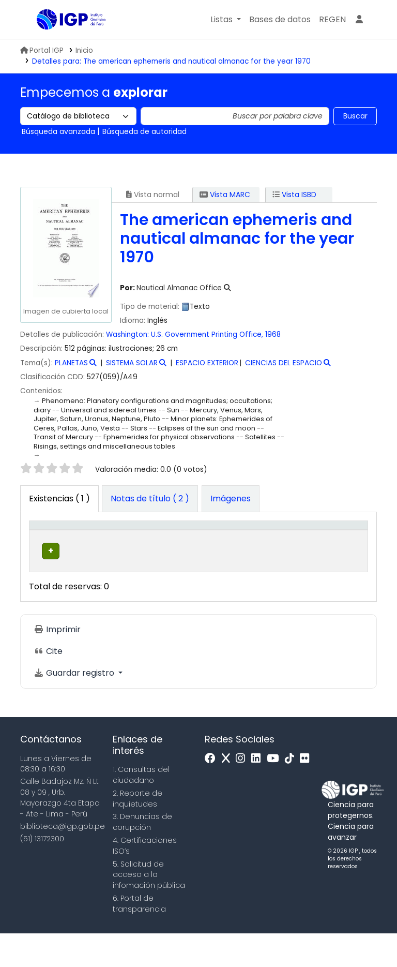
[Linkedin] (258, 792)
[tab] (150, 498)
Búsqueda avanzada (58, 131)
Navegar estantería (223, 590)
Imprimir (57, 663)
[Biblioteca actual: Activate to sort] (103, 541)
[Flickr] (307, 792)
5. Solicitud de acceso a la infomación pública (149, 908)
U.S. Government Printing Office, (207, 334)
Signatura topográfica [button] (228, 547)
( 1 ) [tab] (59, 498)
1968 (273, 334)
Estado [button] (295, 552)
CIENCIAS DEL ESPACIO (283, 363)
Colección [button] (160, 552)
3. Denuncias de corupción (142, 856)
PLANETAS (71, 363)
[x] (228, 792)
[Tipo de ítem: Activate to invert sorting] (50, 541)
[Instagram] (243, 792)
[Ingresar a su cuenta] (359, 20)
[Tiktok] (292, 792)
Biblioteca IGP (62, 40)
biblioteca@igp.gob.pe (62, 860)
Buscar (355, 116)
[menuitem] (332, 20)
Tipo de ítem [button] (43, 541)
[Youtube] (275, 792)
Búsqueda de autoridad (144, 131)
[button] (225, 20)
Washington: (127, 334)
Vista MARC (225, 194)
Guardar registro (75, 706)
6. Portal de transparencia (139, 937)
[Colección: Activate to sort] (167, 541)
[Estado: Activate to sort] (301, 541)
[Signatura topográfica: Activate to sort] (238, 541)
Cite (48, 685)
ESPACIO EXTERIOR (207, 363)
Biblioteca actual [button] (97, 547)
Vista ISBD (294, 194)
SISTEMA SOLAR (132, 363)
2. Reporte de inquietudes (137, 832)
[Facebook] (213, 792)
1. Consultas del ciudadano (141, 808)
